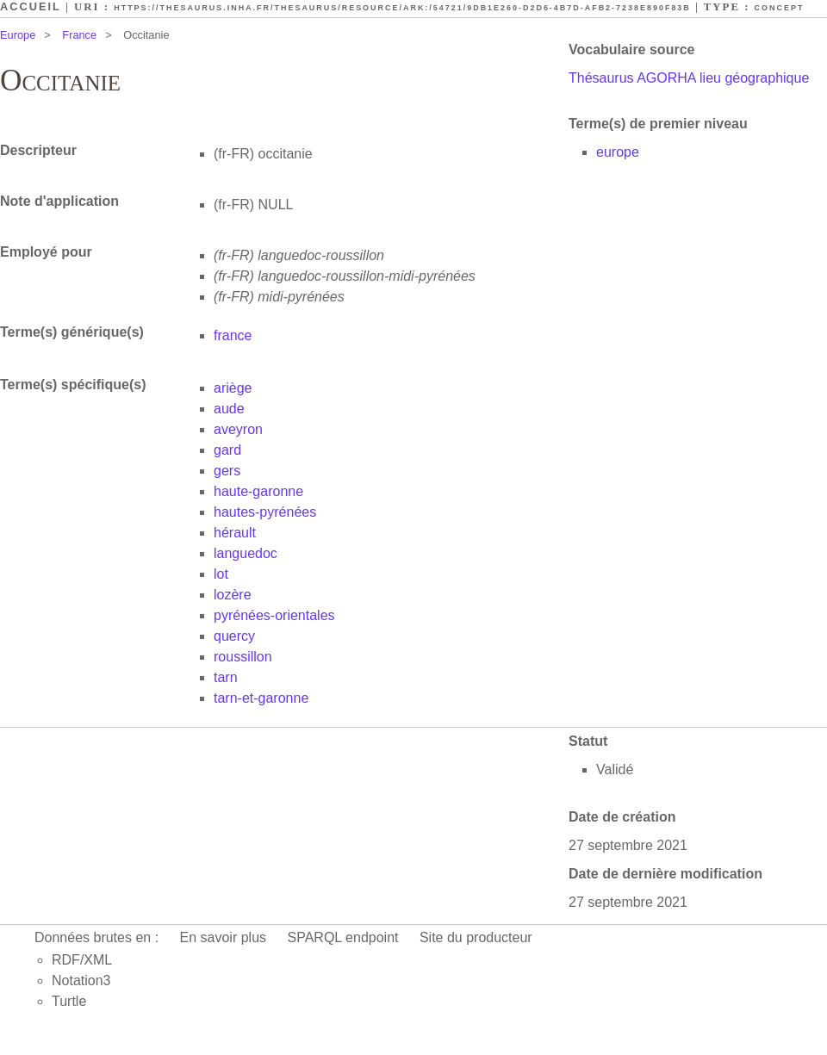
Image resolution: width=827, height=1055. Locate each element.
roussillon (243, 656)
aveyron (238, 429)
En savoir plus (223, 937)
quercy (234, 636)
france (233, 335)
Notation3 (81, 980)
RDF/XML (82, 960)
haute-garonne (258, 491)
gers (227, 470)
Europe (17, 34)
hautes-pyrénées (265, 512)
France (79, 34)
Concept (780, 7)
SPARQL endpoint (343, 937)
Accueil (30, 6)
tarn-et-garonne (261, 698)
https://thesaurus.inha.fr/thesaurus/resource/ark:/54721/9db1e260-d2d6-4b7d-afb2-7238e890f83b (402, 7)
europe (617, 152)
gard (227, 450)
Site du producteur (476, 937)
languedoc (245, 553)
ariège (233, 388)
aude (229, 408)
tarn (226, 677)
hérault (235, 532)
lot (221, 574)
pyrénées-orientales (274, 615)
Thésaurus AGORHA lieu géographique (689, 78)
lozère (233, 594)
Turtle (69, 1001)
